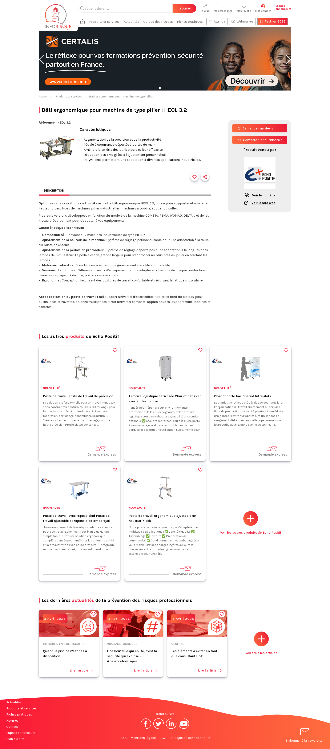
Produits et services (106, 22)
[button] (41, 59)
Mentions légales (143, 738)
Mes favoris (244, 8)
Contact (12, 727)
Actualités (133, 22)
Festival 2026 (274, 21)
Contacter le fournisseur (260, 140)
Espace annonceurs (21, 733)
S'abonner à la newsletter (305, 736)
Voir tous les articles (261, 643)
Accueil (43, 96)
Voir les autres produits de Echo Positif (250, 523)
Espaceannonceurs (283, 7)
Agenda (218, 21)
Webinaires (244, 21)
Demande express (101, 451)
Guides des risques (159, 22)
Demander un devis (255, 128)
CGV (163, 738)
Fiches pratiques (191, 22)
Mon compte (263, 8)
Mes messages (223, 8)
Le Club (205, 8)
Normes (12, 721)
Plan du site (15, 739)
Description (54, 191)
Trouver (184, 8)
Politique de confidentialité (189, 738)
